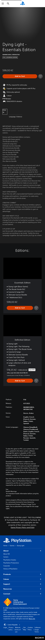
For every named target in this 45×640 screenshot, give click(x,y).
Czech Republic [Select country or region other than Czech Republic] (12, 624)
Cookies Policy (30, 628)
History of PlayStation (10, 569)
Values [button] (22, 579)
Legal (5, 627)
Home (5, 546)
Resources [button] (22, 589)
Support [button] (22, 584)
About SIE (6, 554)
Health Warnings (11, 491)
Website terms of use (18, 629)
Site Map (24, 628)
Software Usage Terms (38, 629)
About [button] (22, 551)
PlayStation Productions (11, 563)
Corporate (6, 566)
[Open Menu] (2, 3)
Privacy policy (11, 628)
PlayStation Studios (9, 560)
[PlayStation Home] (23, 3)
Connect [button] (22, 594)
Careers (5, 557)
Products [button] (22, 574)
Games (12, 546)
